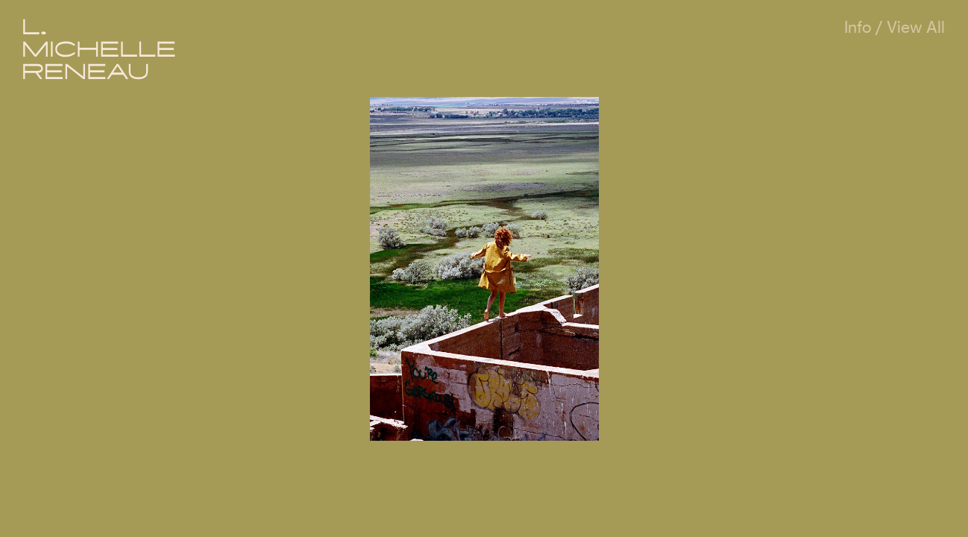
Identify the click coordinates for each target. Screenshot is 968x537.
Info (857, 27)
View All (916, 27)
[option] (484, 269)
